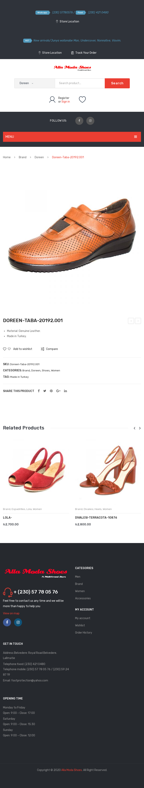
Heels (98, 509)
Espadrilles (18, 509)
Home (7, 157)
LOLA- (7, 517)
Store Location (67, 21)
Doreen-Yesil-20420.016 (138, 321)
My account (82, 618)
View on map (11, 613)
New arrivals (41, 40)
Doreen (39, 157)
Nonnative (103, 40)
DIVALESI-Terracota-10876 (96, 517)
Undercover (88, 40)
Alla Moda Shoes (71, 770)
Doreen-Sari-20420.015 (131, 321)
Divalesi (88, 509)
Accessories (83, 598)
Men (77, 576)
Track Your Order (84, 52)
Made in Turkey (19, 376)
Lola (29, 509)
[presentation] (134, 428)
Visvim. (116, 40)
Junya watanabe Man (65, 40)
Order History (83, 632)
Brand (22, 157)
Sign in (65, 101)
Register (63, 98)
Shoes (46, 370)
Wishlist (80, 625)
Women (55, 370)
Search (117, 83)
